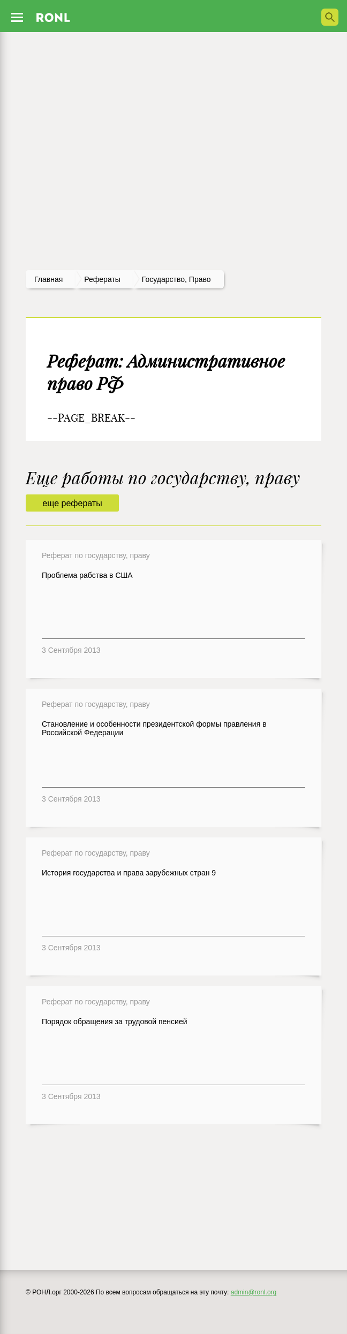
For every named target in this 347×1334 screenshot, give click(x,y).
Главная (48, 279)
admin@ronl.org (254, 1292)
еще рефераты (72, 503)
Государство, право (176, 279)
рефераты (102, 279)
